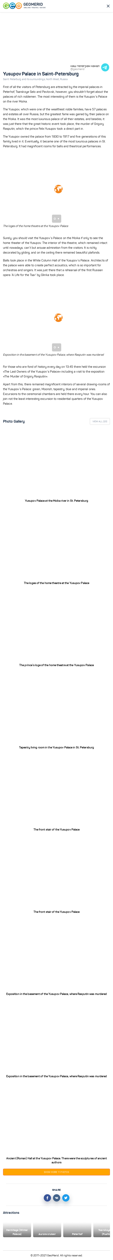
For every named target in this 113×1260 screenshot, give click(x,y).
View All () (100, 421)
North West (53, 79)
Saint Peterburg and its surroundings (24, 79)
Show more (56, 1172)
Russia (64, 79)
